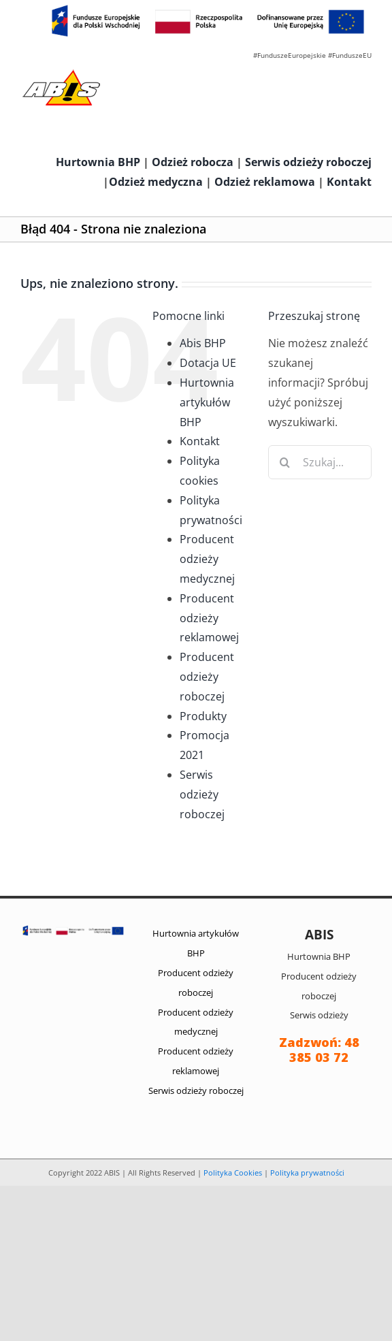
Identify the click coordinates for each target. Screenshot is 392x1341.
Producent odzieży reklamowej (209, 618)
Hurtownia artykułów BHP (207, 402)
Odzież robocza (192, 162)
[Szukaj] (285, 462)
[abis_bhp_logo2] (61, 72)
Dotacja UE (208, 362)
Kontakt (349, 181)
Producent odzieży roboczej (207, 676)
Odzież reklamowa (264, 181)
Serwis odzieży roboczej (308, 162)
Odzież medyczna (156, 181)
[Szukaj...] (320, 462)
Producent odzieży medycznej (207, 559)
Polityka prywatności (307, 1172)
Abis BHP (203, 343)
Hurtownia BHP (98, 162)
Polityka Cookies (232, 1172)
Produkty (203, 716)
